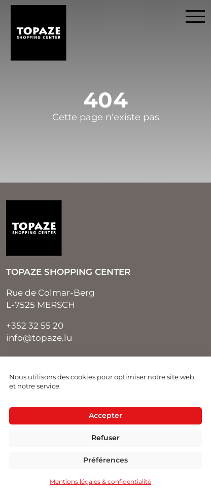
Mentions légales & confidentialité (100, 481)
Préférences (105, 460)
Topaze (38, 33)
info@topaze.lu (39, 338)
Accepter (105, 415)
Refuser (105, 437)
